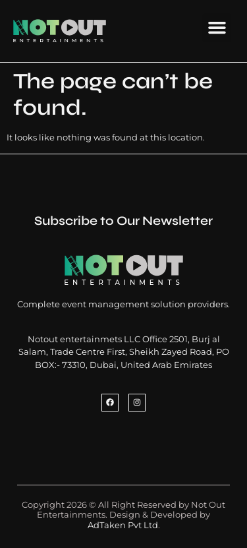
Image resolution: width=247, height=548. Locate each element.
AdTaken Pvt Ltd (123, 525)
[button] (216, 27)
